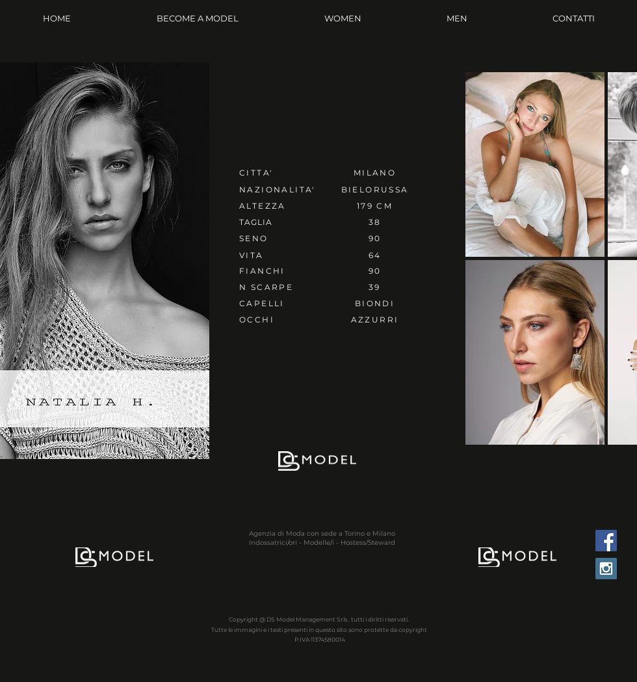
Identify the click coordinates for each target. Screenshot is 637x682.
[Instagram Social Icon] (606, 568)
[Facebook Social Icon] (606, 540)
